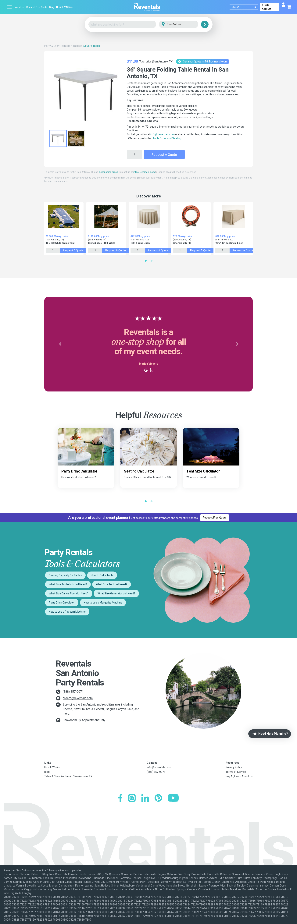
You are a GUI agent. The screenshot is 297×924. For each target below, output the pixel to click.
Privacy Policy (234, 767)
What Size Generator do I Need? (116, 593)
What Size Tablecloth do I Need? (68, 584)
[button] (60, 344)
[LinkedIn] (145, 798)
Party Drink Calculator (62, 602)
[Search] (245, 7)
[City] (184, 24)
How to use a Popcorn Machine (67, 611)
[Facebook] (120, 798)
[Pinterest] (158, 798)
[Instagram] (132, 798)
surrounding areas (108, 172)
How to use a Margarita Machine (103, 602)
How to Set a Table (102, 575)
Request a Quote (164, 155)
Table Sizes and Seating (167, 138)
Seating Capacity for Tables (65, 575)
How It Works (52, 767)
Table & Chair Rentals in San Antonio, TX (68, 776)
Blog (51, 7)
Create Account (266, 7)
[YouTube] (173, 798)
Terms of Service (236, 771)
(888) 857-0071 (73, 691)
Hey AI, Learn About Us (239, 776)
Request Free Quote (36, 7)
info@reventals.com (162, 134)
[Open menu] (9, 7)
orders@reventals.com (78, 698)
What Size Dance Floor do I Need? (68, 593)
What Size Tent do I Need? (111, 584)
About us (19, 7)
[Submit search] (255, 7)
